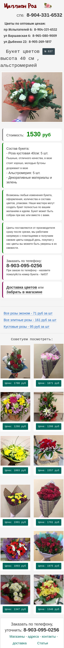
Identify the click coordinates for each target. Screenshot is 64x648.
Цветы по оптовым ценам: (22, 24)
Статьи (42, 643)
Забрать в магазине (24, 292)
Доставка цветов (21, 287)
